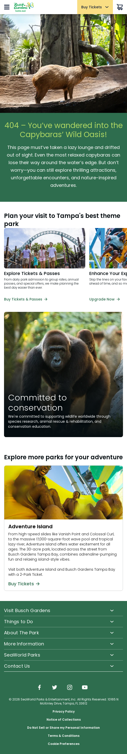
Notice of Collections (64, 720)
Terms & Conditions (63, 736)
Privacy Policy (64, 712)
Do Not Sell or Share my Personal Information (63, 728)
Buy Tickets (23, 584)
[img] (39, 687)
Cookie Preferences (63, 744)
